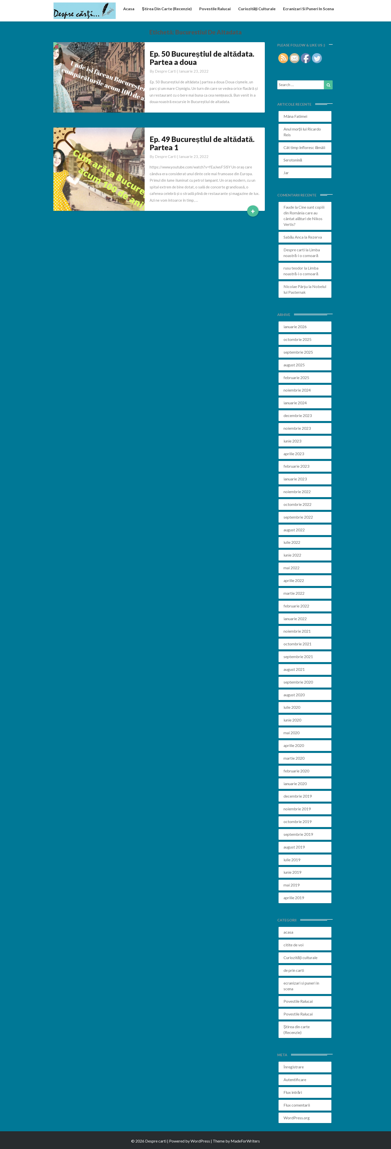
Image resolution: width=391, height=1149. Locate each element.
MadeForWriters (245, 1141)
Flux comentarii (297, 1105)
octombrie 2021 (297, 643)
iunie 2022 (292, 555)
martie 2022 (294, 593)
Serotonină (293, 159)
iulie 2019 (292, 859)
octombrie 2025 (297, 339)
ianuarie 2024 (295, 402)
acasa (128, 8)
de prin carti (294, 970)
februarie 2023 (296, 466)
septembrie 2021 (298, 656)
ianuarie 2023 (295, 478)
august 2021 (294, 669)
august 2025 (294, 364)
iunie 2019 (292, 872)
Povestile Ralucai (215, 8)
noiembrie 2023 (297, 428)
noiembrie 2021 (297, 631)
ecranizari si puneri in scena (308, 8)
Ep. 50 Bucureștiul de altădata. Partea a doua (202, 57)
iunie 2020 (292, 720)
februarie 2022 (296, 605)
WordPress (200, 1141)
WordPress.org (297, 1117)
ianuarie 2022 (295, 618)
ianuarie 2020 (295, 783)
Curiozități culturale (257, 8)
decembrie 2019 (298, 796)
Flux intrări (293, 1092)
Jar (286, 172)
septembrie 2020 (298, 682)
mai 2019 (291, 884)
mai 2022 (291, 567)
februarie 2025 (296, 377)
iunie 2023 (292, 440)
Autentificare (295, 1079)
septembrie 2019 (298, 834)
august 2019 (294, 847)
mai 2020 (291, 732)
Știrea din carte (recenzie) (167, 8)
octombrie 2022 (297, 504)
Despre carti (165, 71)
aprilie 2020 (294, 745)
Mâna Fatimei (295, 116)
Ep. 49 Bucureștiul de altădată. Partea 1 (202, 143)
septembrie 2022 (298, 517)
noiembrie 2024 (297, 390)
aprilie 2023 (294, 453)
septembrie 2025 (298, 352)
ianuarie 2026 (295, 326)
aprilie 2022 (294, 580)
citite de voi (293, 944)
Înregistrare (294, 1066)
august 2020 (294, 694)
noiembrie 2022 (297, 491)
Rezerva (315, 237)
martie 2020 (294, 758)
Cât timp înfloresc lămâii (304, 147)
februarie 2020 (296, 770)
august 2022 (294, 529)
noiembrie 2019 (297, 808)
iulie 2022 (292, 542)
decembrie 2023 (298, 415)
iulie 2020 (292, 707)
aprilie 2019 (294, 897)
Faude (289, 207)
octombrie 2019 (297, 821)
